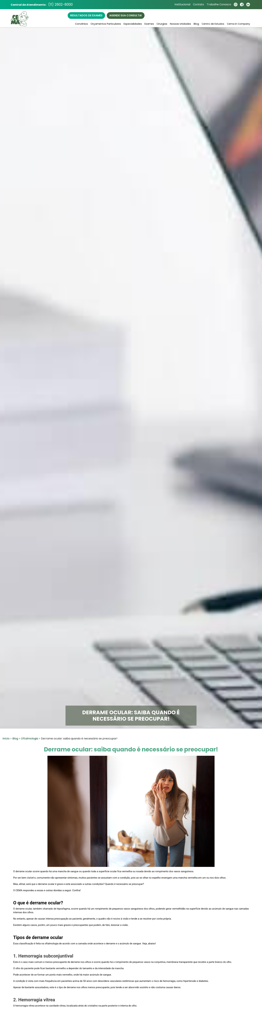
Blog (196, 24)
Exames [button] (149, 24)
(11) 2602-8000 (61, 4)
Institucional (182, 4)
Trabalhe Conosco (219, 4)
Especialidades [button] (133, 24)
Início (6, 738)
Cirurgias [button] (162, 24)
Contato (198, 4)
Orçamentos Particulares (106, 24)
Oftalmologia (29, 738)
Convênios (81, 24)
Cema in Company (238, 24)
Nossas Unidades (180, 24)
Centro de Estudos (213, 24)
